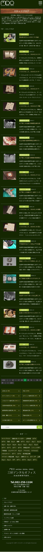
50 (5, 382)
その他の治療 (7, 420)
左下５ (9, 447)
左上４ (3, 444)
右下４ (24, 460)
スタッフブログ (8, 502)
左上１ (25, 444)
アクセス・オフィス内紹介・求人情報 (14, 533)
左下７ (14, 447)
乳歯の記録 (27, 415)
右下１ (18, 460)
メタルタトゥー (6, 453)
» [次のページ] (11, 382)
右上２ (3, 460)
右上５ (20, 450)
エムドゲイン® (12, 450)
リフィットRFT (35, 447)
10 (13, 380)
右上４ (9, 444)
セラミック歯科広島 (30, 396)
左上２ (20, 444)
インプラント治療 (9, 518)
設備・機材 (7, 415)
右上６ (36, 444)
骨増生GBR (26, 447)
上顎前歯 (28, 438)
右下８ (3, 441)
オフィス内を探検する (30, 420)
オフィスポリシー (8, 396)
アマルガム (27, 450)
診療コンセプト (8, 525)
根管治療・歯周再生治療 (10, 510)
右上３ (9, 460)
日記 (26, 391)
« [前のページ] (7, 380)
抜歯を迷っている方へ (18, 438)
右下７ (14, 453)
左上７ (33, 441)
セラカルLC (35, 450)
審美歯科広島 (28, 411)
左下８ (19, 453)
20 (28, 380)
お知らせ (6, 391)
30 (37, 380)
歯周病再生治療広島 (9, 411)
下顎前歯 (4, 450)
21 (31, 380)
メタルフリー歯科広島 (10, 401)
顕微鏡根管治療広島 (30, 401)
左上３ (29, 460)
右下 (14, 460)
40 (2, 382)
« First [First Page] (3, 380)
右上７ (28, 441)
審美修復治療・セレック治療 (12, 514)
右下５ (23, 441)
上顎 (39, 456)
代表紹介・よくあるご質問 (11, 522)
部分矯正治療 (26, 453)
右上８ (17, 456)
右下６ (34, 438)
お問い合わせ (7, 537)
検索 (39, 427)
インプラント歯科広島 (30, 406)
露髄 (18, 441)
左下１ (35, 460)
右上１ (31, 444)
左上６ (14, 444)
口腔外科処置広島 (8, 406)
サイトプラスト (6, 438)
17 (19, 380)
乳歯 (8, 441)
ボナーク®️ (33, 456)
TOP (2, 29)
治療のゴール (24, 456)
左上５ (39, 441)
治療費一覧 (7, 529)
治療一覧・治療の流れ (10, 506)
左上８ (13, 441)
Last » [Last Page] (15, 382)
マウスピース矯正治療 (8, 456)
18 (22, 380)
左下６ (20, 447)
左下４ (3, 447)
